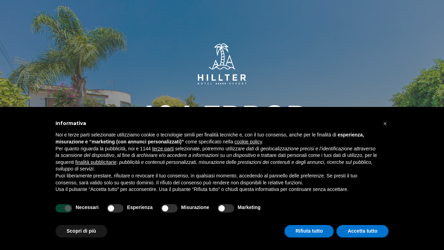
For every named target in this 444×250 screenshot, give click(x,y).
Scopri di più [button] (81, 231)
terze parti (163, 148)
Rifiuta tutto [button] (309, 231)
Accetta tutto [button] (362, 231)
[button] (385, 123)
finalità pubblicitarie (96, 162)
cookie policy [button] (248, 141)
